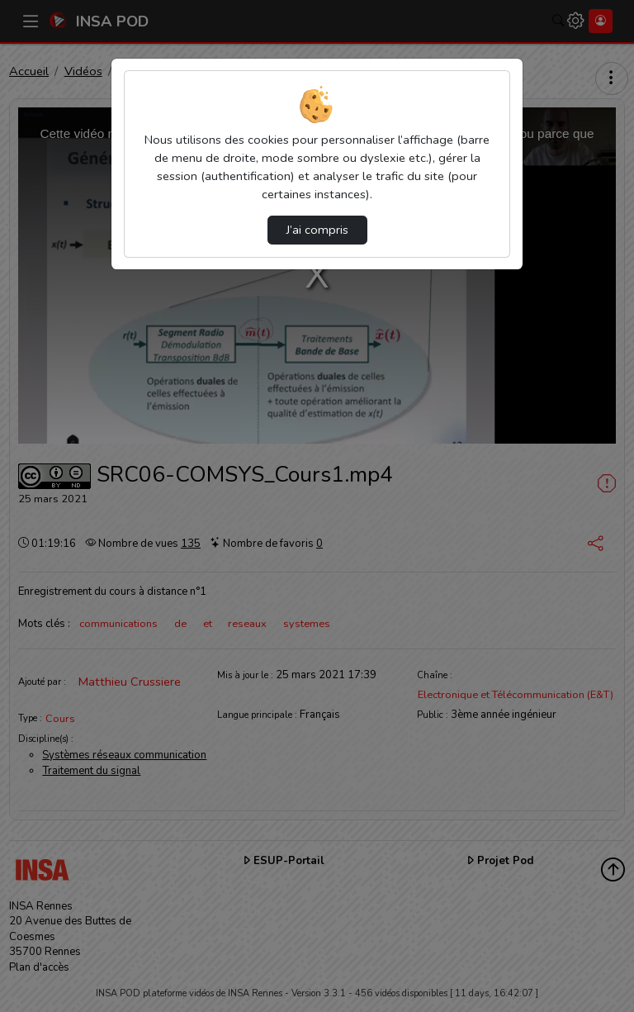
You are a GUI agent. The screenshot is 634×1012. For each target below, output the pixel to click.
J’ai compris (317, 229)
